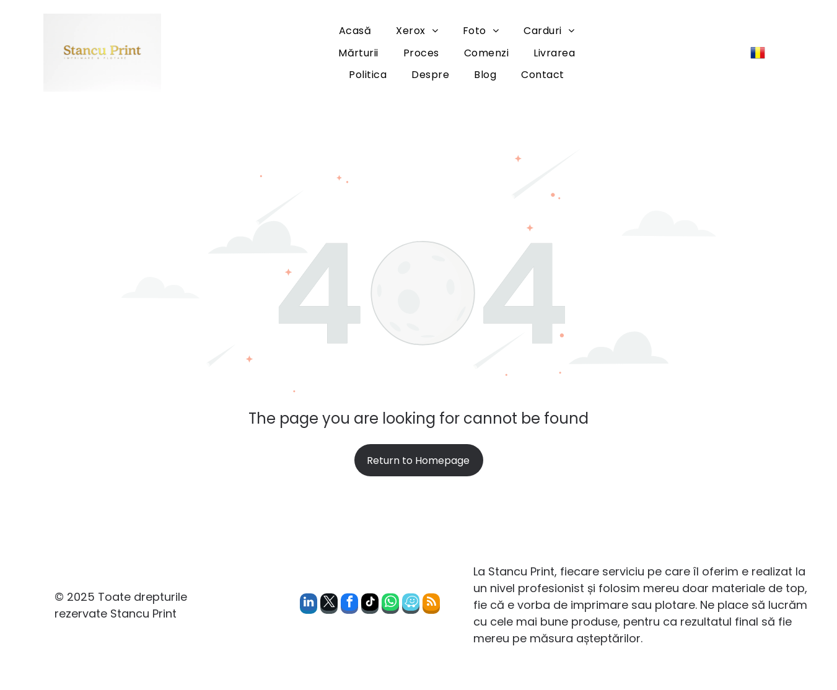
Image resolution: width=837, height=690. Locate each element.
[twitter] (329, 605)
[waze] (410, 605)
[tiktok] (370, 605)
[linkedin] (308, 605)
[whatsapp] (390, 605)
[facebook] (349, 605)
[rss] (431, 605)
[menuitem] (354, 30)
